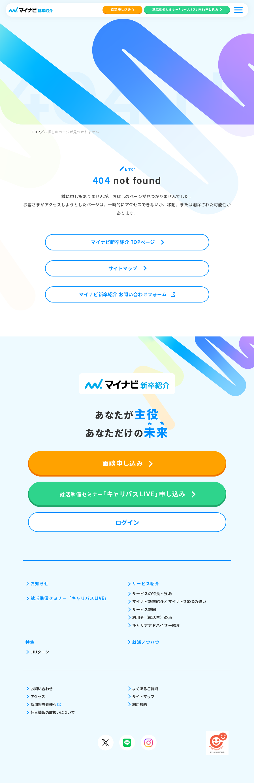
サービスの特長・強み (152, 593)
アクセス (38, 696)
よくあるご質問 (145, 688)
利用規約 (139, 704)
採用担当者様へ (46, 704)
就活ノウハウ (146, 642)
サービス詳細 (144, 609)
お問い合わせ (42, 688)
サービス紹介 (146, 583)
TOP (36, 131)
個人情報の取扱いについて (53, 712)
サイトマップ (143, 696)
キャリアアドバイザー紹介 (156, 625)
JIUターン (40, 652)
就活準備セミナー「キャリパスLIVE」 (70, 598)
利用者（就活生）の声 (152, 617)
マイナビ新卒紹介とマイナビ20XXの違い (169, 601)
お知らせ (40, 583)
